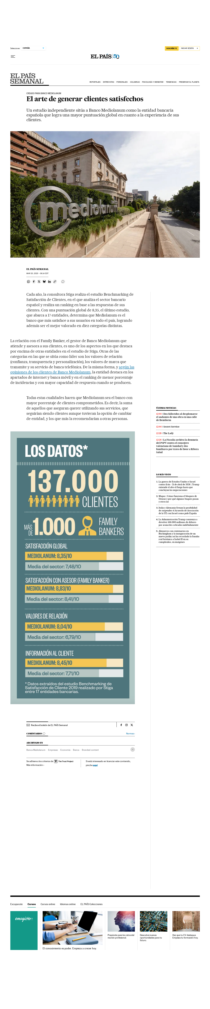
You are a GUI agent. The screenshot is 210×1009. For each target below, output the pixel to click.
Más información (35, 765)
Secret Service (171, 426)
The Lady (168, 433)
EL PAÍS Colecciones (92, 904)
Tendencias (171, 82)
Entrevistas (108, 82)
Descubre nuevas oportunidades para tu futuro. (151, 938)
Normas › (130, 733)
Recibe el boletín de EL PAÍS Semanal (49, 725)
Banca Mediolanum (35, 750)
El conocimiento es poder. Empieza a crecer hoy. (70, 948)
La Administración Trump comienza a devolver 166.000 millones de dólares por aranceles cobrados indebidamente (178, 522)
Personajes (121, 82)
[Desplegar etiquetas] (132, 749)
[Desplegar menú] (13, 56)
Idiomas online (68, 904)
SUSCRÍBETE (171, 48)
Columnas (135, 82)
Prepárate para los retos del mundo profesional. (121, 936)
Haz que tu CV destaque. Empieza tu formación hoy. (185, 936)
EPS (26, 78)
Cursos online (48, 904)
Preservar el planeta (189, 82)
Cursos (32, 904)
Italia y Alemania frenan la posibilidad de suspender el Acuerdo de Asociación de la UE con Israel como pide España (179, 510)
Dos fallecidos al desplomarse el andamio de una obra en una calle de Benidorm (177, 417)
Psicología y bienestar (152, 82)
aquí (95, 765)
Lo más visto (163, 474)
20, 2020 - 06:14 (37, 273)
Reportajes (95, 82)
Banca (76, 750)
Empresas (53, 750)
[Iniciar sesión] (190, 48)
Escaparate (16, 904)
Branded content (90, 750)
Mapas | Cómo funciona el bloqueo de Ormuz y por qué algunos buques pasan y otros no (179, 499)
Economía (65, 750)
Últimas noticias (166, 408)
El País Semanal (37, 269)
